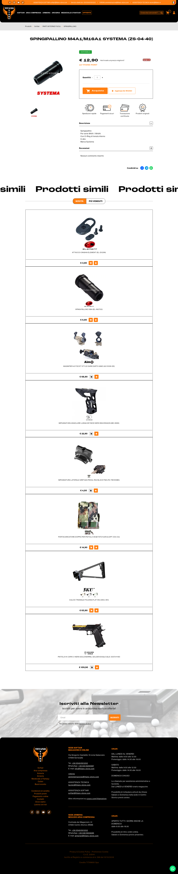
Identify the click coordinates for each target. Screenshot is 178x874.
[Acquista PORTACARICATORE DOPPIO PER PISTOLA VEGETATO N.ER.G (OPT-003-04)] (91, 547)
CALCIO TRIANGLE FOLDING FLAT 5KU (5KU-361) (89, 600)
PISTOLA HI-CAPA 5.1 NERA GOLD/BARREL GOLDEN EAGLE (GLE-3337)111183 (89, 657)
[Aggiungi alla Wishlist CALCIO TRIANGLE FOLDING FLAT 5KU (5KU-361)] (96, 610)
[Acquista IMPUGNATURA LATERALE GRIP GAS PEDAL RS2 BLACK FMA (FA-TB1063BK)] (91, 490)
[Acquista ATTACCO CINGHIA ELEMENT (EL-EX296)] (91, 263)
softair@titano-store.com (61, 2)
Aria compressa (33, 13)
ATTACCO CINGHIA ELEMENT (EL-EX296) (89, 252)
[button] (174, 2)
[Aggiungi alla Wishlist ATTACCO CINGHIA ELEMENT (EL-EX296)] (96, 263)
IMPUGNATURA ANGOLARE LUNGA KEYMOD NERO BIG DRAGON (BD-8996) (89, 423)
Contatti (40, 799)
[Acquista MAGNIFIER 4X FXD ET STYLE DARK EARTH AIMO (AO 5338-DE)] (91, 377)
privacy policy (85, 724)
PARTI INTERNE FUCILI (52, 26)
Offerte (87, 13)
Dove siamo (40, 802)
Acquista (95, 91)
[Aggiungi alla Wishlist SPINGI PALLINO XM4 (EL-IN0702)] (96, 320)
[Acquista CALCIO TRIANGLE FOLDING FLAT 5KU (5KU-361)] (91, 610)
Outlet (40, 781)
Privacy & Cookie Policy (80, 852)
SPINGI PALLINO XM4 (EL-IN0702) (89, 309)
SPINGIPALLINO (70, 26)
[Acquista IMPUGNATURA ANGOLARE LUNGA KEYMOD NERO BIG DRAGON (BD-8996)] (91, 434)
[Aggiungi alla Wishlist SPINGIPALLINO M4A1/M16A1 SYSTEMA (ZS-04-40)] (121, 91)
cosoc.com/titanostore (97, 798)
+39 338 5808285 (86, 833)
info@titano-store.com (84, 768)
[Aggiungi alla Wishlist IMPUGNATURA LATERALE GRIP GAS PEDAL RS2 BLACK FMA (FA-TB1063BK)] (96, 490)
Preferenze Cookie (100, 852)
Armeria (47, 13)
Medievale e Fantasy (71, 13)
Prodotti (28, 26)
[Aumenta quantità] (102, 78)
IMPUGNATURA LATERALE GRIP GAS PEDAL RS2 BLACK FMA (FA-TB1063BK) (89, 480)
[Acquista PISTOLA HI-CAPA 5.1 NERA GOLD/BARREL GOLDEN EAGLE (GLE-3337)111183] (92, 667)
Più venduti (96, 201)
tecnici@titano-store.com (160, 2)
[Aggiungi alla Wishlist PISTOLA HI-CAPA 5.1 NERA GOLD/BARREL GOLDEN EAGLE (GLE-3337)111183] (97, 667)
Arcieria (56, 13)
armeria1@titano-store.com (87, 836)
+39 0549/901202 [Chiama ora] (91, 2)
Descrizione (116, 123)
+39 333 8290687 (86, 766)
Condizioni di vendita (40, 791)
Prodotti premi (40, 793)
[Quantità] (97, 77)
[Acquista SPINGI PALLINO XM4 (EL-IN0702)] (91, 320)
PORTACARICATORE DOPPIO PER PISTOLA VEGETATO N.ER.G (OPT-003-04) (89, 537)
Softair (21, 13)
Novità (80, 201)
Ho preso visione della (75, 724)
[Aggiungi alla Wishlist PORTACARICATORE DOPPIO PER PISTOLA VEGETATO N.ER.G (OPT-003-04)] (96, 547)
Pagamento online (40, 796)
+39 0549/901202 (80, 763)
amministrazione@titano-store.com (119, 2)
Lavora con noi (40, 804)
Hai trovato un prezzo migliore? (112, 60)
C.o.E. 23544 (89, 854)
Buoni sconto (40, 784)
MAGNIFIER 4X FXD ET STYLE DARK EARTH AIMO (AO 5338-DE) (89, 366)
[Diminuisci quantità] (92, 78)
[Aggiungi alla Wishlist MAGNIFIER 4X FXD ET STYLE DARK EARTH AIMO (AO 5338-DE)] (96, 377)
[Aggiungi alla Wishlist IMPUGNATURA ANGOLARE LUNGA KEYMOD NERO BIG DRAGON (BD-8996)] (96, 434)
